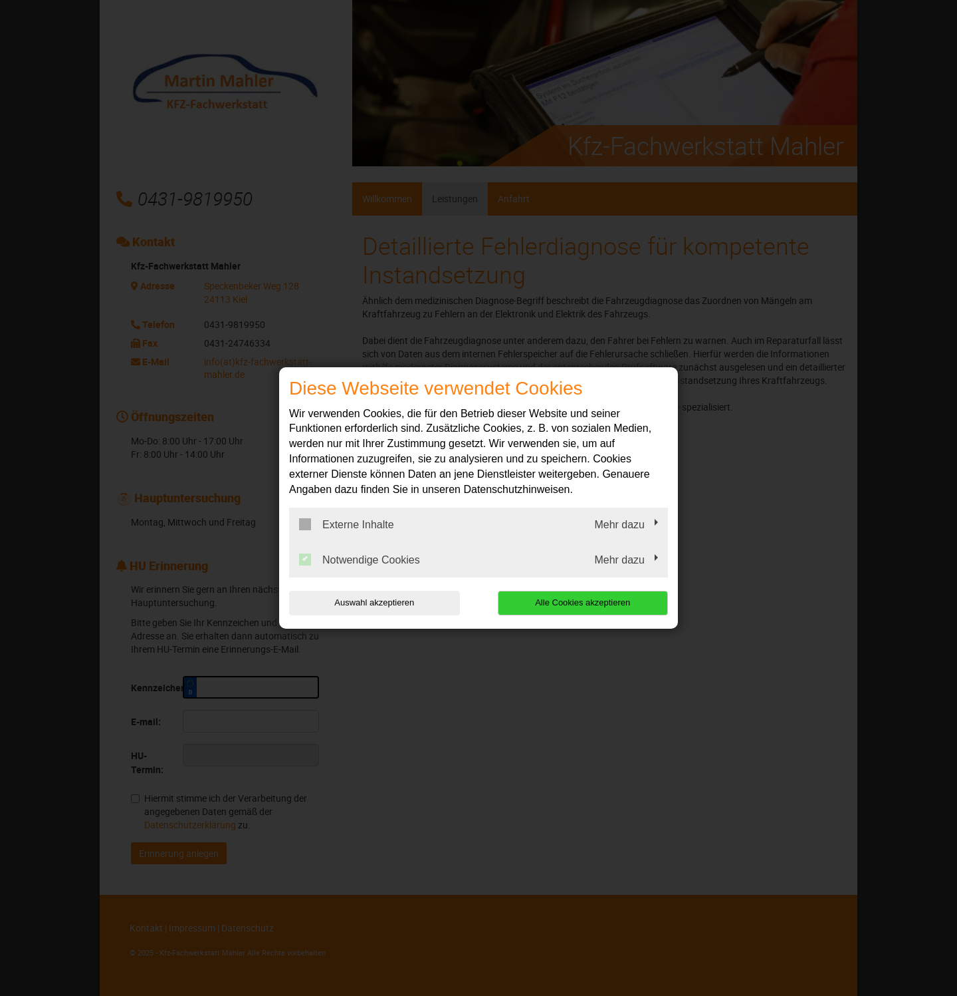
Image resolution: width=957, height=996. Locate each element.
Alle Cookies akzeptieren (582, 602)
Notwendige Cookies (359, 560)
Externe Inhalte (346, 524)
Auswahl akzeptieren (374, 602)
